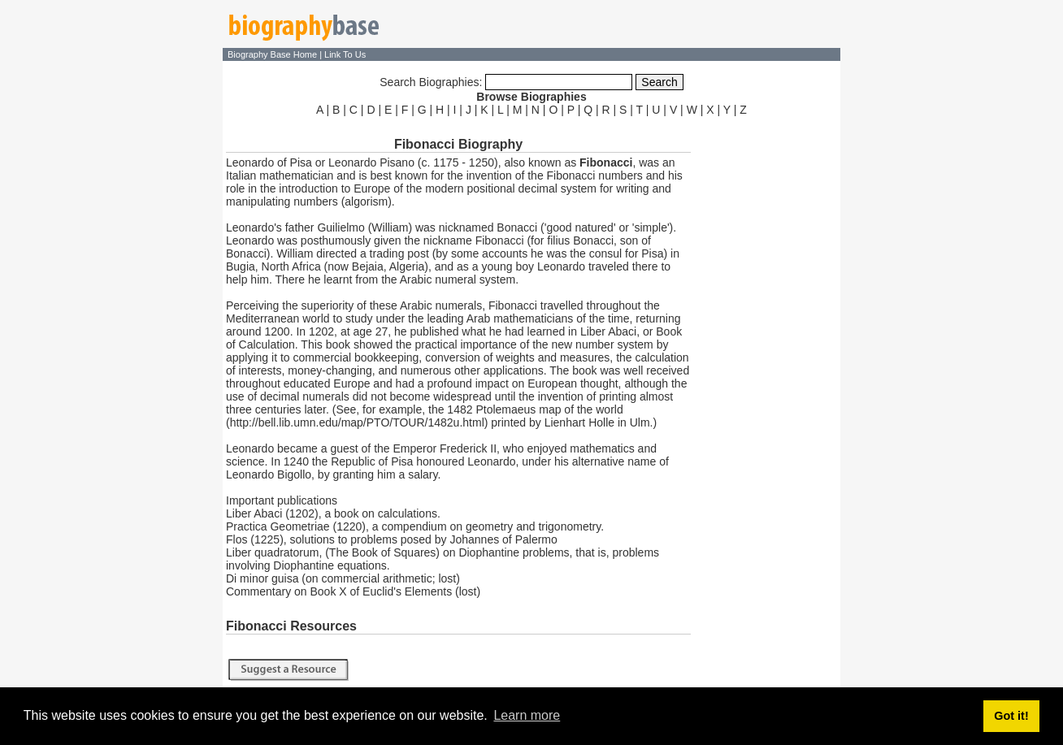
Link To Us (345, 54)
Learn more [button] (526, 715)
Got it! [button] (1011, 715)
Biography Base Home (273, 54)
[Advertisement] (767, 364)
